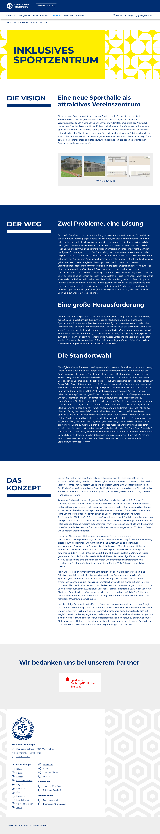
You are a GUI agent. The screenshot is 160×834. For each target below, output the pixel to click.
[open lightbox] (71, 166)
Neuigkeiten (24, 15)
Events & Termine (41, 15)
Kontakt (80, 15)
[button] (46, 6)
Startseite (10, 15)
